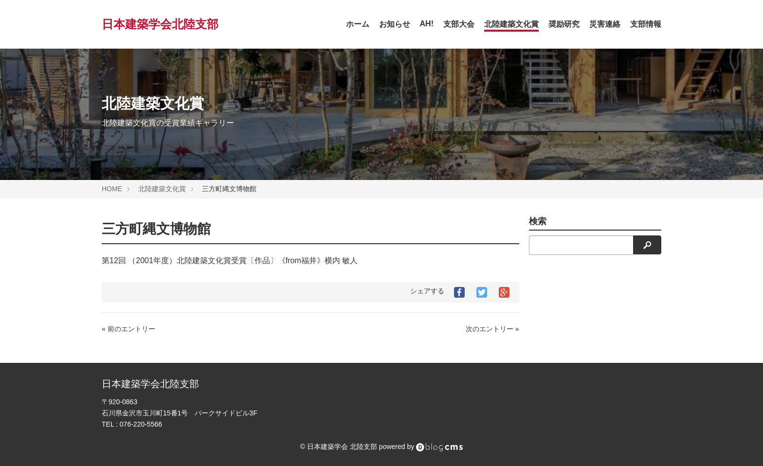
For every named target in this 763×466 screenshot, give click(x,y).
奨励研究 (564, 24)
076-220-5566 (141, 424)
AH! (427, 23)
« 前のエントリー (128, 329)
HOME (112, 189)
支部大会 (458, 24)
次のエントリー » (492, 329)
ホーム (357, 24)
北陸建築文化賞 (511, 24)
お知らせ (394, 24)
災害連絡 (604, 24)
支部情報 (645, 24)
